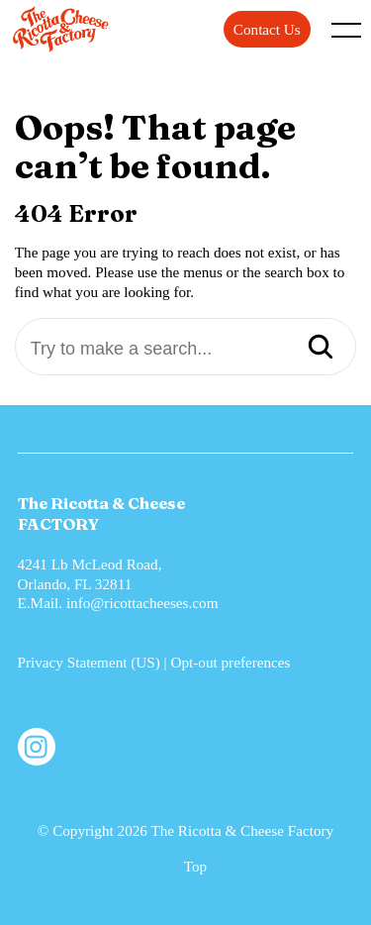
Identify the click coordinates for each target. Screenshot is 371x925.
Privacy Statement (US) (89, 662)
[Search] (320, 348)
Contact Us (267, 29)
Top (195, 866)
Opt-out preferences (230, 662)
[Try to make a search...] (185, 349)
